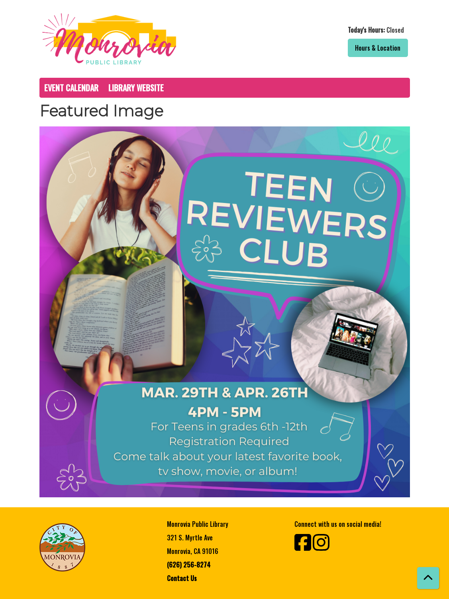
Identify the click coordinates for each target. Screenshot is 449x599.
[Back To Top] (428, 578)
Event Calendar (71, 88)
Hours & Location (377, 48)
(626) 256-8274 (188, 564)
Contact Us (182, 578)
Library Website (136, 88)
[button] (319, 30)
